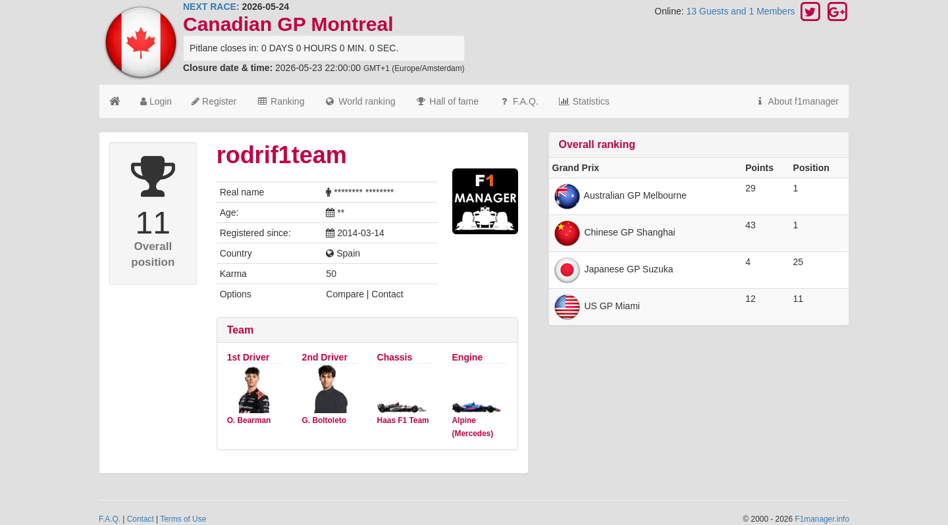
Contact (140, 519)
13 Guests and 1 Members (742, 11)
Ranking (280, 101)
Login (156, 101)
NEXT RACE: (211, 6)
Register (214, 101)
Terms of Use (183, 519)
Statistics (584, 101)
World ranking (359, 101)
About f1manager (796, 101)
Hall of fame (447, 101)
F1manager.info (822, 519)
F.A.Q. (518, 101)
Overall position (152, 254)
